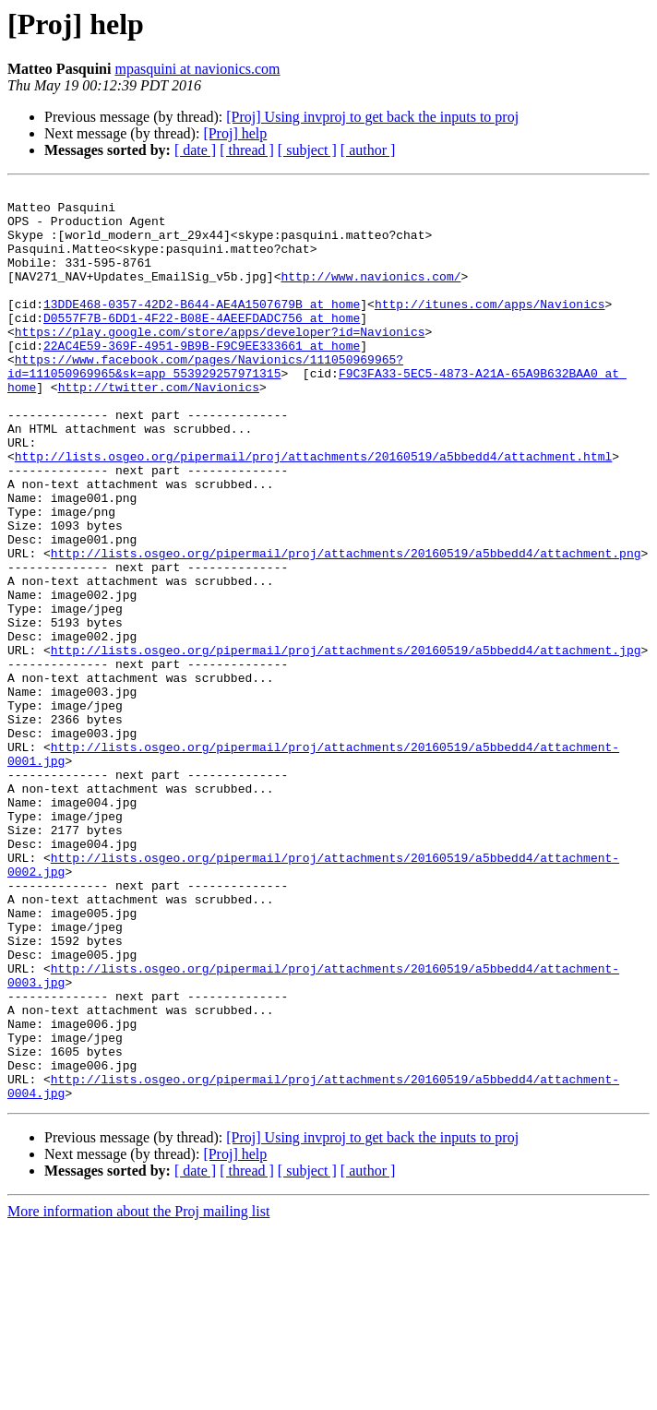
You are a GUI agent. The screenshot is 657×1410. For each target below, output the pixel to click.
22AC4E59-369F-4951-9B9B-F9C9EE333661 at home (201, 378)
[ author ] (368, 150)
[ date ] (195, 150)
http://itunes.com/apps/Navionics (490, 328)
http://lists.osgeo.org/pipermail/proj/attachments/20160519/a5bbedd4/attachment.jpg (346, 743)
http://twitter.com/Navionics (158, 428)
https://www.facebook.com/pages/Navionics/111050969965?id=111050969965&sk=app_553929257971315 (205, 403)
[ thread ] (247, 150)
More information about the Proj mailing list (138, 1394)
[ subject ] (307, 150)
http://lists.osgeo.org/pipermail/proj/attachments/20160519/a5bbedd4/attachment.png (346, 627)
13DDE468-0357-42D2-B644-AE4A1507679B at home (201, 328)
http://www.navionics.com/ (370, 295)
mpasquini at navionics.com (197, 69)
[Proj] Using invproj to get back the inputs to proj (372, 117)
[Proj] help (235, 133)
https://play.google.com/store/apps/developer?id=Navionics (220, 361)
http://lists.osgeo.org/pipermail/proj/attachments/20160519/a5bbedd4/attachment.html (313, 511)
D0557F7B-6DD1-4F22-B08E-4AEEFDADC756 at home (201, 345)
